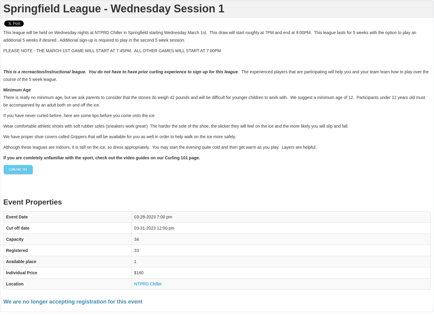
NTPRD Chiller (148, 283)
